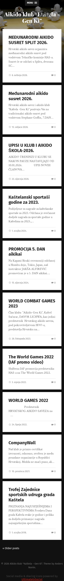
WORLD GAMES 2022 (28, 400)
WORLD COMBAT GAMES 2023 (32, 303)
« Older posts (11, 548)
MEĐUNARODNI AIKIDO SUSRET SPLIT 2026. (31, 40)
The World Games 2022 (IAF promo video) (31, 359)
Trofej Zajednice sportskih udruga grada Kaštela (32, 495)
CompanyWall (22, 442)
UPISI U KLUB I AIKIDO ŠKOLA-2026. (30, 148)
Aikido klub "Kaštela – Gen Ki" (26, 563)
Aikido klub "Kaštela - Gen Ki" (32, 17)
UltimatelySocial (32, 579)
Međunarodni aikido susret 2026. (28, 96)
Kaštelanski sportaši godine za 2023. (29, 200)
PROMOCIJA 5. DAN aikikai (27, 251)
